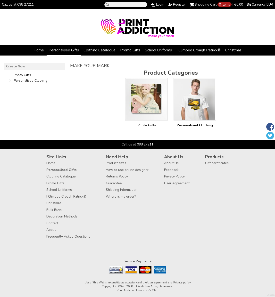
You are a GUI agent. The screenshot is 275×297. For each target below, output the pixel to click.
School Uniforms (158, 50)
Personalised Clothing (195, 125)
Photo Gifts (146, 125)
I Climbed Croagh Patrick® (198, 50)
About (51, 229)
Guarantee (114, 183)
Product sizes (116, 163)
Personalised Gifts (64, 50)
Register (179, 4)
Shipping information (121, 189)
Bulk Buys (54, 210)
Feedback (171, 170)
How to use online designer (127, 170)
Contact (52, 223)
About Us (171, 163)
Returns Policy (117, 176)
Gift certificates (217, 163)
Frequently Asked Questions (68, 236)
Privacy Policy (174, 176)
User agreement (157, 282)
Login (160, 4)
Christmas (233, 50)
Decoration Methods (61, 216)
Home (38, 50)
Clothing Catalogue (99, 50)
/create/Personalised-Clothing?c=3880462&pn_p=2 (195, 99)
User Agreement (177, 183)
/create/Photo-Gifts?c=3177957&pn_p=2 (146, 99)
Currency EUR (262, 4)
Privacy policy (182, 282)
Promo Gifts (130, 50)
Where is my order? (121, 196)
